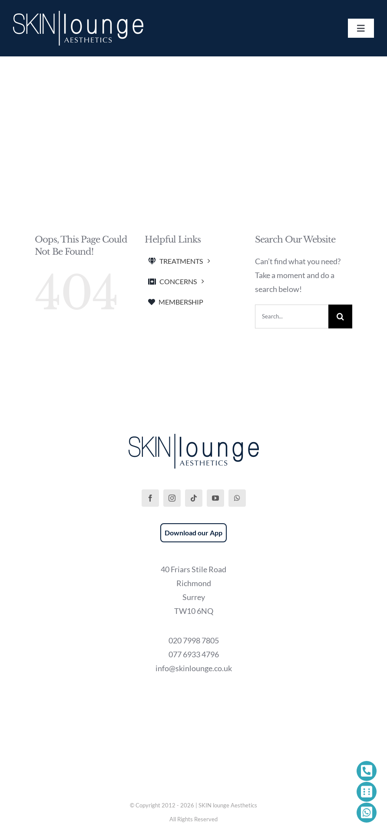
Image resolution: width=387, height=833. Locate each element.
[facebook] (150, 498)
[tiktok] (193, 498)
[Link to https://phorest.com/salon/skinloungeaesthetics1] (367, 792)
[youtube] (215, 498)
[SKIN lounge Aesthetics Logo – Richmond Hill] (78, 15)
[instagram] (172, 498)
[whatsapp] (237, 498)
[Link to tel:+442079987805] (367, 771)
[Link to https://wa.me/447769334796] (367, 813)
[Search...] (291, 316)
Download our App (193, 532)
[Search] (340, 316)
